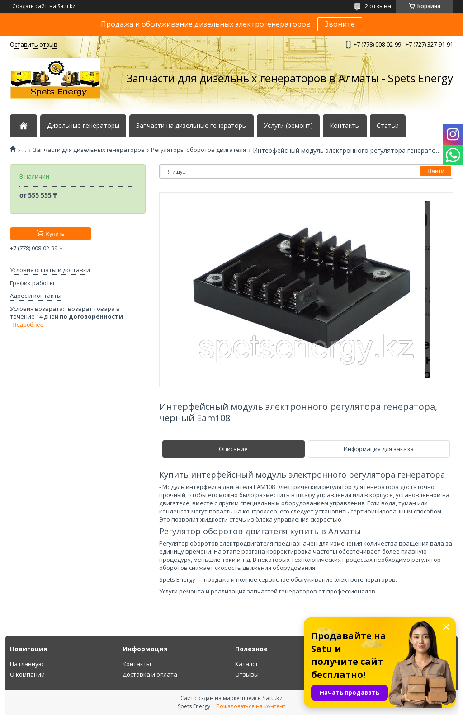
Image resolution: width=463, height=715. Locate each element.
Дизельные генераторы (83, 126)
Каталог (246, 664)
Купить (55, 233)
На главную (26, 664)
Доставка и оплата (150, 674)
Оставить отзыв (33, 44)
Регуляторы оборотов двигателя (198, 150)
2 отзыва (378, 6)
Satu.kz (272, 698)
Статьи (388, 126)
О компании (27, 674)
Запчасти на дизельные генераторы (191, 126)
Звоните (340, 24)
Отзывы (247, 674)
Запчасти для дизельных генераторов (89, 150)
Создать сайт (29, 6)
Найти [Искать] (435, 171)
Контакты (345, 126)
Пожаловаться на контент (250, 706)
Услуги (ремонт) (288, 126)
